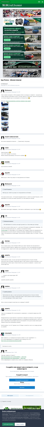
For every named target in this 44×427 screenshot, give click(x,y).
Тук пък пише (4, 230)
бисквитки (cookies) (35, 414)
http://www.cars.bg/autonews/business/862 (11, 340)
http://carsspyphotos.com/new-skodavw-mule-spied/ (18, 101)
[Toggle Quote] (3, 189)
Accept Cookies (8, 424)
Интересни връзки (15, 85)
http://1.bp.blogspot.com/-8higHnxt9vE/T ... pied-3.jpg (13, 358)
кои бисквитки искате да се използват (19, 417)
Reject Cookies (20, 424)
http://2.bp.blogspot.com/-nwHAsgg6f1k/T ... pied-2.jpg (13, 356)
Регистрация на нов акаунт (22, 380)
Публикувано (12, 92)
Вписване (22, 387)
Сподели (10, 395)
